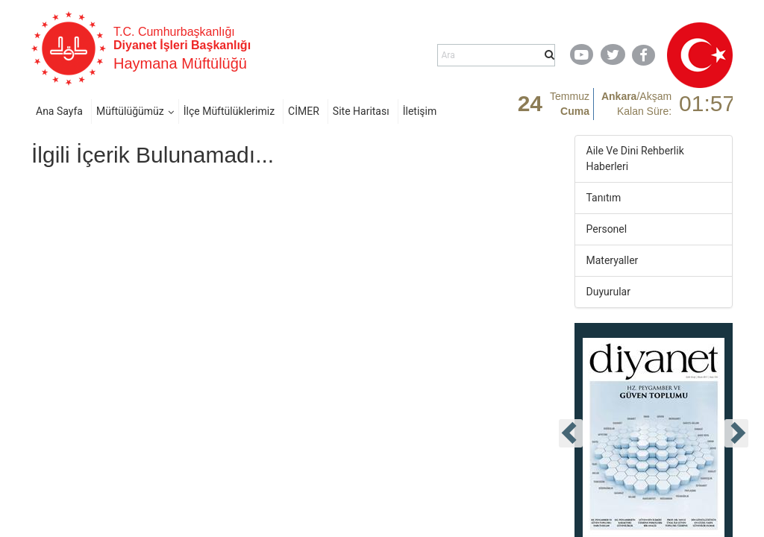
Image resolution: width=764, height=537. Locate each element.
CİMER (303, 111)
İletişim (420, 111)
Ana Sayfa (59, 111)
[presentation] (571, 433)
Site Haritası (361, 111)
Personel (606, 229)
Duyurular (608, 292)
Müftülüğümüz (130, 111)
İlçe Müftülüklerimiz (229, 111)
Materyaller (612, 260)
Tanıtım (603, 198)
